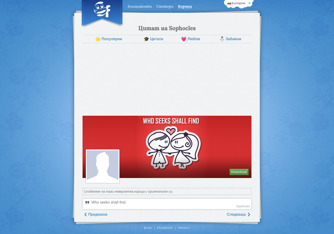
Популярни (108, 39)
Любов (190, 39)
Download (239, 172)
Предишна (95, 214)
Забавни (230, 39)
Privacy (184, 228)
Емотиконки (140, 6)
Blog (148, 228)
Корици (185, 6)
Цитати (153, 39)
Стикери (165, 6)
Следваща (238, 214)
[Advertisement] (167, 79)
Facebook (165, 228)
